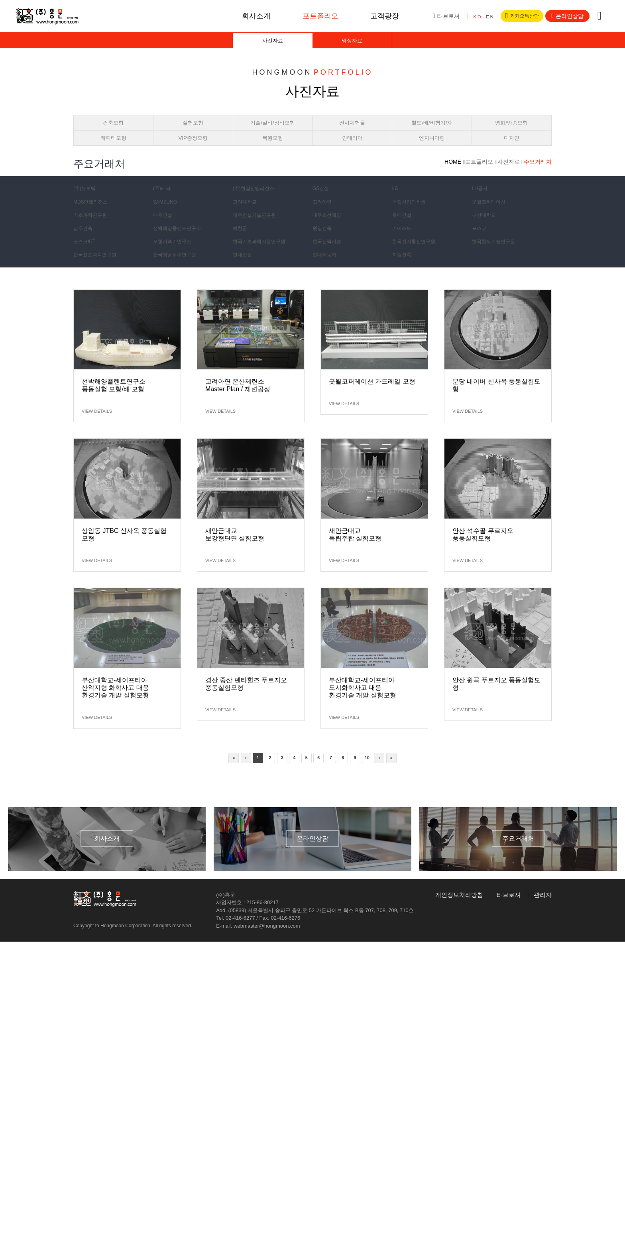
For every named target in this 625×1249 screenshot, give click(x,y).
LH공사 (481, 202)
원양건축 (324, 241)
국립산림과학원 (412, 215)
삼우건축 (85, 241)
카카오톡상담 (518, 16)
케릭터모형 (113, 149)
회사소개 (249, 16)
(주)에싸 (163, 202)
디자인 (512, 149)
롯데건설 (404, 228)
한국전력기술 (329, 254)
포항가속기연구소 (175, 254)
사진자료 (272, 43)
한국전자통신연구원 (418, 254)
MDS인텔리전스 (94, 215)
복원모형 (273, 149)
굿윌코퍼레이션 (491, 215)
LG (396, 202)
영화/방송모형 (511, 129)
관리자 (543, 909)
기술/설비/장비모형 (272, 129)
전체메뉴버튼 (599, 16)
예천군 (241, 241)
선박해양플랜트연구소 (181, 241)
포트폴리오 (313, 16)
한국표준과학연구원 (99, 268)
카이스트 (404, 241)
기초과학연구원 (93, 228)
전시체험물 (352, 129)
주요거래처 (538, 175)
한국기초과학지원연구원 (264, 254)
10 (374, 772)
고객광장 (377, 16)
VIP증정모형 (193, 149)
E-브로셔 (438, 16)
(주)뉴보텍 (87, 202)
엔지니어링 (432, 149)
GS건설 (322, 202)
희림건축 (404, 268)
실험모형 (193, 129)
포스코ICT (87, 254)
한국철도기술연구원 (497, 254)
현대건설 (244, 268)
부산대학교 (486, 228)
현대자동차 (327, 268)
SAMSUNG (167, 215)
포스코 (480, 241)
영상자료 (352, 43)
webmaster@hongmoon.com (267, 941)
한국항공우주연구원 (178, 268)
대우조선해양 (329, 228)
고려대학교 (247, 215)
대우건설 (164, 228)
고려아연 (324, 215)
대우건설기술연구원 (258, 228)
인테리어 (352, 149)
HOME (452, 175)
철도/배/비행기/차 (432, 129)
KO (470, 16)
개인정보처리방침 (459, 909)
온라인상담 (567, 16)
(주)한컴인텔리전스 (257, 202)
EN (483, 16)
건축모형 (113, 129)
